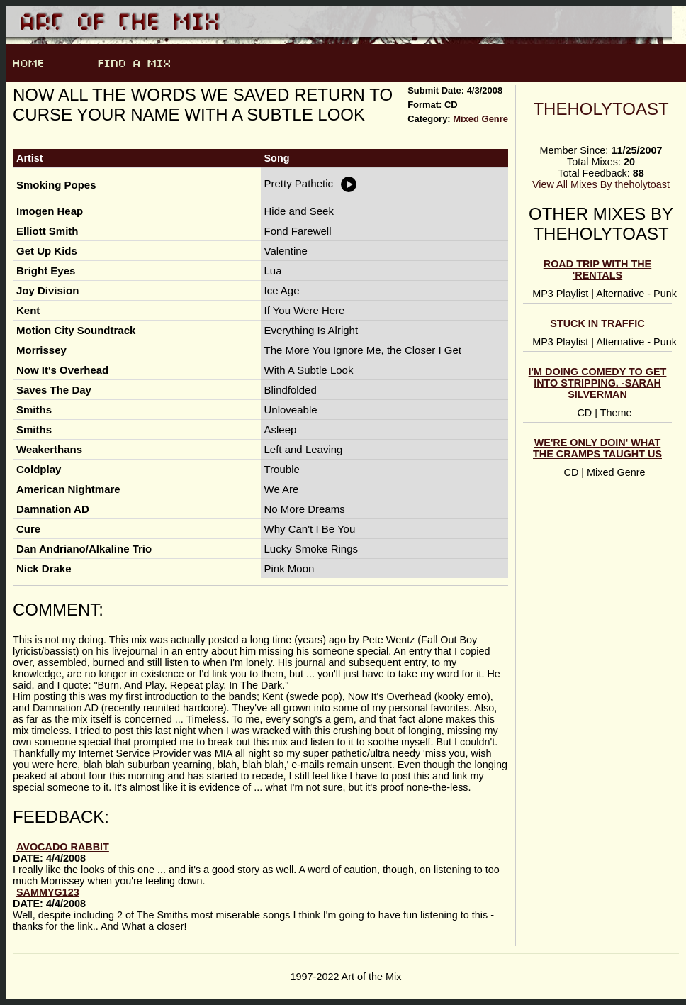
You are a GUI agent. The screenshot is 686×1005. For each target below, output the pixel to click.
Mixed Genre (480, 118)
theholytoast (600, 108)
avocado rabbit (62, 847)
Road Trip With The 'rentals (597, 269)
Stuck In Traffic (597, 323)
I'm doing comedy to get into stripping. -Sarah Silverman (598, 383)
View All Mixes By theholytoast (601, 184)
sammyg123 (47, 892)
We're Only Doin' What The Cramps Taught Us (597, 448)
